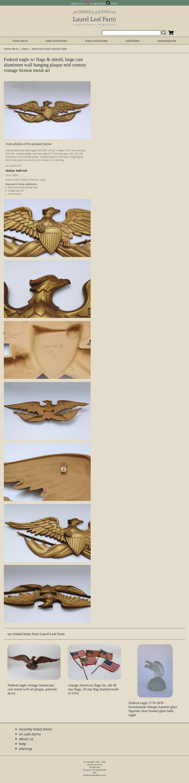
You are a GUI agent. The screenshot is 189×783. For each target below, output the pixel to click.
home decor (20, 40)
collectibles (132, 40)
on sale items (30, 734)
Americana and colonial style (23, 187)
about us (26, 738)
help (22, 743)
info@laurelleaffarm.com (94, 775)
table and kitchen (56, 40)
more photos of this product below (28, 144)
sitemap (25, 748)
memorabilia (14, 193)
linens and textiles (96, 40)
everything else (167, 40)
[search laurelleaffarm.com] (164, 32)
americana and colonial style (49, 48)
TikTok (114, 3)
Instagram (95, 3)
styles (25, 48)
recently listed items (35, 729)
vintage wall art (16, 190)
